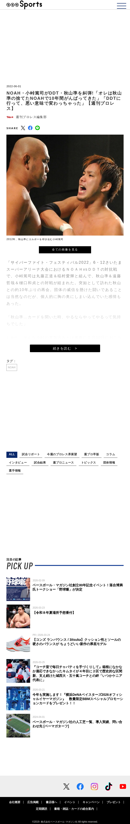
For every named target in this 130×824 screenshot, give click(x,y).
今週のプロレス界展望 (62, 454)
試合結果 (40, 462)
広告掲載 (33, 802)
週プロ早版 (91, 454)
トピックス (88, 462)
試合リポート (31, 454)
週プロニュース (63, 462)
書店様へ (51, 802)
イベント (69, 802)
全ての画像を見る (65, 249)
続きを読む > (65, 348)
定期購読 (41, 808)
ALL (12, 454)
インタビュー (18, 462)
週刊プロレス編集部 (31, 117)
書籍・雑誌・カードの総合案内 (74, 808)
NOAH (12, 367)
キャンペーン (91, 802)
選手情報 (15, 470)
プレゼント (114, 802)
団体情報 (109, 462)
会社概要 (14, 802)
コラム (110, 454)
